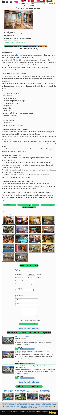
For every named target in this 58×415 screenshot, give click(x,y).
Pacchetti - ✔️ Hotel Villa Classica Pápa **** (29, 332)
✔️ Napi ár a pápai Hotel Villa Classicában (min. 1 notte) (29, 336)
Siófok (49, 403)
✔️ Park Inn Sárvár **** (32, 391)
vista (16, 348)
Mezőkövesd (37, 406)
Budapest (33, 404)
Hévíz (32, 403)
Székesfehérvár (11, 404)
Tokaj (36, 407)
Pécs (42, 403)
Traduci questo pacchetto (27, 348)
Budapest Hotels (46, 404)
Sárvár (45, 403)
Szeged (4, 404)
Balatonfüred (5, 403)
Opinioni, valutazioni (9, 31)
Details (50, 411)
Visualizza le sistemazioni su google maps (14, 34)
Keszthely (30, 406)
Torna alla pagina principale (29, 328)
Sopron (54, 403)
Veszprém (51, 406)
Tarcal (28, 407)
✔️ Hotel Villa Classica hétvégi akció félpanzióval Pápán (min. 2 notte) (32, 366)
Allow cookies (52, 413)
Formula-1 (38, 404)
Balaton (28, 404)
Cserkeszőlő (17, 406)
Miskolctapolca (44, 406)
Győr (19, 403)
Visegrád (54, 404)
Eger (16, 403)
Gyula (32, 407)
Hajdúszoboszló (26, 403)
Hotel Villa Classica (18, 55)
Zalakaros (22, 404)
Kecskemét (37, 403)
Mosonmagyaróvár (8, 406)
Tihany (17, 404)
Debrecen (11, 403)
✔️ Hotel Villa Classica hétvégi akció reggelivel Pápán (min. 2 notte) (32, 351)
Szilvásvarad (23, 407)
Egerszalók (24, 406)
